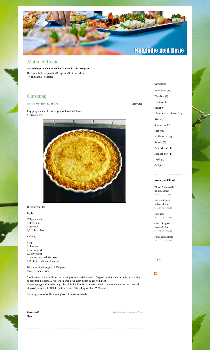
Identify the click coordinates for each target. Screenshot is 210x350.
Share (29, 316)
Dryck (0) (159, 159)
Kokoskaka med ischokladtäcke (163, 204)
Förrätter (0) (160, 102)
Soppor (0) (159, 130)
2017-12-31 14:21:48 (49, 104)
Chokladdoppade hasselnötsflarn (163, 227)
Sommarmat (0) (162, 125)
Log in (157, 259)
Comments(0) (33, 312)
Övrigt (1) (159, 165)
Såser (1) (158, 119)
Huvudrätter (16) (162, 90)
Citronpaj (36, 96)
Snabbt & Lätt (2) (163, 136)
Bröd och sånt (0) (163, 148)
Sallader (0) (160, 142)
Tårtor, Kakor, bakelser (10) (168, 113)
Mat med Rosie (42, 61)
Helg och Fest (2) (163, 153)
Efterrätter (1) (161, 96)
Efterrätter (137, 103)
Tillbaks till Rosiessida (42, 76)
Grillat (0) (159, 107)
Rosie (38, 104)
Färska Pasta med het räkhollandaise (164, 191)
